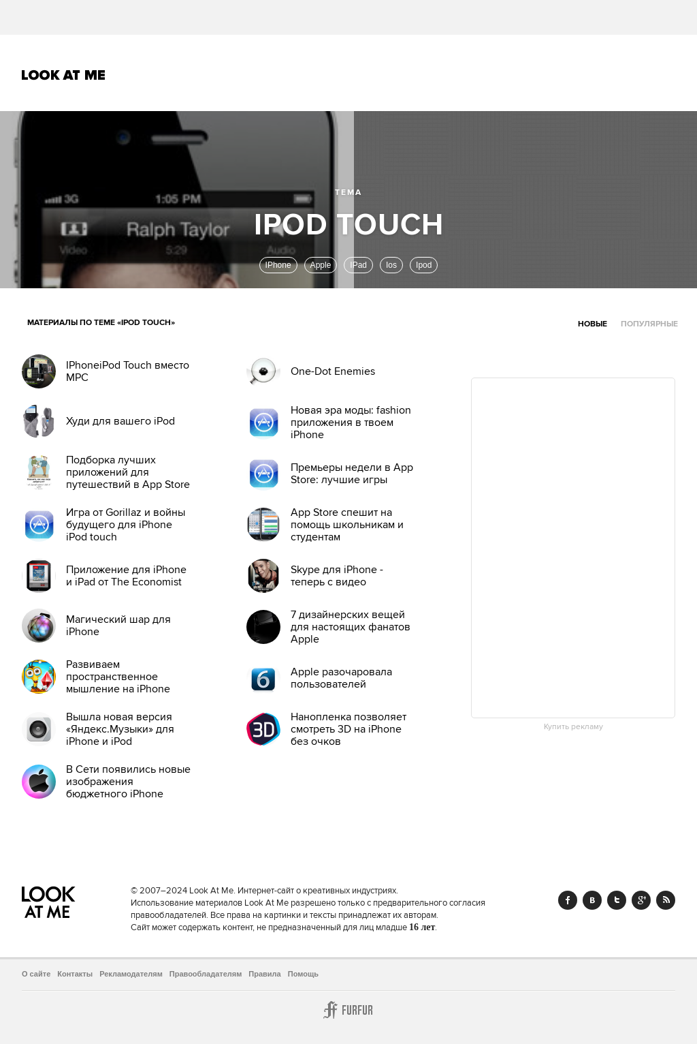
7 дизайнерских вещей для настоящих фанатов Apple (350, 627)
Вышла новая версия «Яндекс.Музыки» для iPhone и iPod (120, 729)
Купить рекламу (573, 727)
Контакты (75, 974)
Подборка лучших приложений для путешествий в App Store (128, 472)
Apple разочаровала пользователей (341, 678)
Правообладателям (205, 974)
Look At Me (64, 75)
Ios (391, 265)
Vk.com (592, 900)
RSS (665, 900)
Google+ (641, 900)
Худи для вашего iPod (120, 421)
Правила (264, 974)
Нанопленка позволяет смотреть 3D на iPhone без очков (348, 729)
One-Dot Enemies (333, 371)
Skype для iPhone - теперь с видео (337, 576)
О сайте (36, 974)
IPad (358, 265)
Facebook (567, 900)
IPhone (278, 265)
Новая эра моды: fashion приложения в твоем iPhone (351, 422)
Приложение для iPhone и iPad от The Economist (126, 576)
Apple (320, 265)
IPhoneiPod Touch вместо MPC (127, 371)
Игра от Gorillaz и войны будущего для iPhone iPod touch (125, 524)
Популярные (649, 324)
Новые (592, 324)
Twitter (616, 900)
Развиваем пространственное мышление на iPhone (118, 676)
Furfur (348, 1010)
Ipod (424, 265)
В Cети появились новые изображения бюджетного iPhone (128, 781)
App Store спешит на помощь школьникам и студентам (347, 524)
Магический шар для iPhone (118, 625)
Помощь (303, 974)
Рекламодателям (131, 974)
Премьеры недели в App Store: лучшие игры (352, 473)
